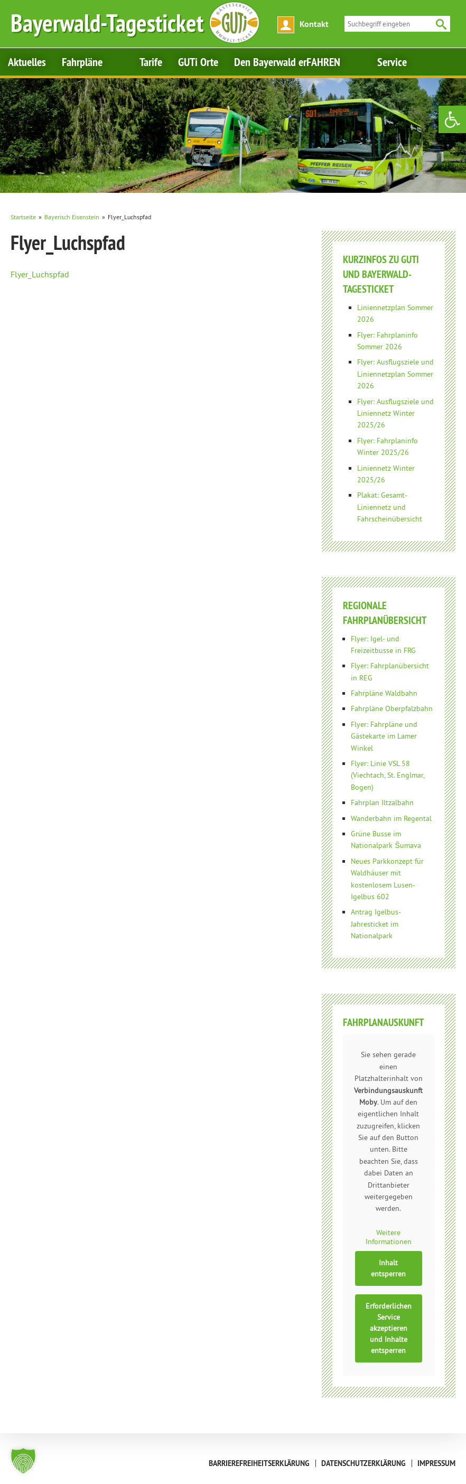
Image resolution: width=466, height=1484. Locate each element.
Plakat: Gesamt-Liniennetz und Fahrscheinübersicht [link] (389, 507)
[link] (452, 119)
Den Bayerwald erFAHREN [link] (287, 61)
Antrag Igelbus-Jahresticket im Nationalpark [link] (376, 923)
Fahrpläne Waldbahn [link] (384, 693)
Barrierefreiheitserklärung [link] (259, 1463)
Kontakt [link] (314, 24)
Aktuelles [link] (27, 61)
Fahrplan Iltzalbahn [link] (382, 802)
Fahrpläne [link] (82, 61)
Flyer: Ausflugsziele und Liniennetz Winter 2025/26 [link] (395, 413)
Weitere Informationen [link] (389, 1237)
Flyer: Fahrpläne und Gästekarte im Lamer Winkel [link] (384, 736)
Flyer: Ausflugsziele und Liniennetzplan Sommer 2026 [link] (395, 373)
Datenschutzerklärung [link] (363, 1463)
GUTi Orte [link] (198, 61)
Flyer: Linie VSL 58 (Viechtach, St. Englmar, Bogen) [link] (387, 775)
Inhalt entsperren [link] (388, 1267)
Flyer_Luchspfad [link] (40, 274)
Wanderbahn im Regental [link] (391, 818)
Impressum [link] (436, 1463)
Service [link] (392, 61)
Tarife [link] (150, 61)
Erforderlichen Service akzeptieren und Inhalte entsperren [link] (389, 1328)
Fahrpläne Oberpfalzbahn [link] (392, 708)
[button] (23, 1461)
